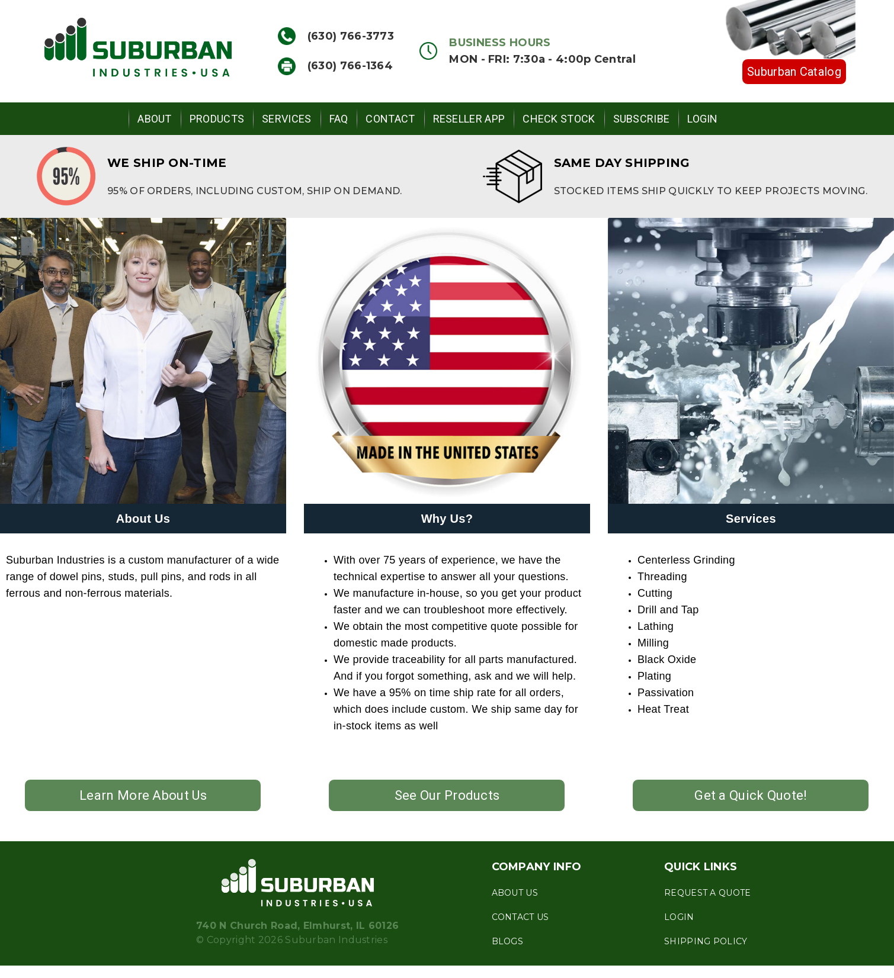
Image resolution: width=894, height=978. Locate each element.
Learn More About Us (143, 795)
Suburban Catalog (794, 72)
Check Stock (559, 118)
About (154, 118)
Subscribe (641, 118)
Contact (390, 118)
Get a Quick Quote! (750, 795)
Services (286, 118)
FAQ (338, 118)
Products (217, 118)
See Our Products (447, 795)
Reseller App (469, 118)
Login (702, 118)
